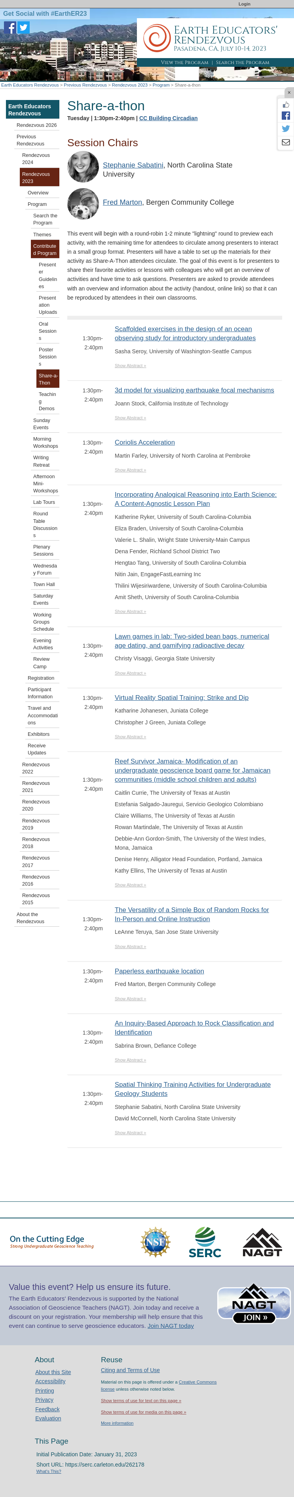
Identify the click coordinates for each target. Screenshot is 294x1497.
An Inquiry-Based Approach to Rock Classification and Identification (194, 1028)
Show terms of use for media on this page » (143, 1412)
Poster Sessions (48, 357)
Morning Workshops (45, 442)
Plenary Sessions (43, 550)
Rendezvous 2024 (36, 159)
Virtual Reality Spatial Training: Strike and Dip (181, 697)
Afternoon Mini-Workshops (45, 484)
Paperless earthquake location (159, 971)
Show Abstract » (130, 365)
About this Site (53, 1372)
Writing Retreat (41, 461)
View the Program (185, 62)
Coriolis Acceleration (145, 442)
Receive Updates (37, 749)
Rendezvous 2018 (36, 843)
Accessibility (50, 1381)
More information (117, 1423)
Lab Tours (44, 502)
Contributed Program (45, 249)
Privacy (44, 1400)
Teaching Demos (47, 401)
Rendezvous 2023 (130, 85)
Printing (44, 1391)
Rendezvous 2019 (36, 824)
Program (161, 85)
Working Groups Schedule (43, 622)
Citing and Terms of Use (130, 1370)
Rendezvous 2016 (36, 880)
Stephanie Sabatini (133, 165)
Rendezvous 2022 (36, 768)
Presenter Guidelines (48, 275)
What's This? (48, 1471)
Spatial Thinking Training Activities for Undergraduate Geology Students (193, 1089)
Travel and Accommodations (43, 715)
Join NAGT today (171, 1325)
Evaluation (48, 1418)
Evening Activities (43, 644)
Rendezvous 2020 (36, 805)
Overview (38, 193)
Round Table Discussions (45, 524)
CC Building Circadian (168, 118)
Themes (42, 235)
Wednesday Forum (45, 569)
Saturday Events (43, 599)
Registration (41, 678)
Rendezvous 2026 (37, 125)
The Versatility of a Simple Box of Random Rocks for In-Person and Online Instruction (192, 914)
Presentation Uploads (48, 305)
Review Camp (41, 662)
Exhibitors (38, 734)
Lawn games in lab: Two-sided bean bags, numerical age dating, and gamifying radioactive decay (192, 641)
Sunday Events (41, 424)
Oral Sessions (48, 331)
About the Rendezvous (30, 918)
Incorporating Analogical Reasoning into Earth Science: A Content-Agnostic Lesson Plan (196, 499)
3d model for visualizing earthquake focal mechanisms (194, 390)
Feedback (47, 1409)
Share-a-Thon (48, 379)
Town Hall (44, 584)
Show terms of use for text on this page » (141, 1400)
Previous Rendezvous (85, 85)
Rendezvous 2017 (36, 861)
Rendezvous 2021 (36, 787)
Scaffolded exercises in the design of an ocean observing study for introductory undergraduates (185, 333)
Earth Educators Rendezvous (30, 85)
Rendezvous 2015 (36, 899)
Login (244, 4)
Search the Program (242, 62)
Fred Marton (122, 202)
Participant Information (40, 693)
